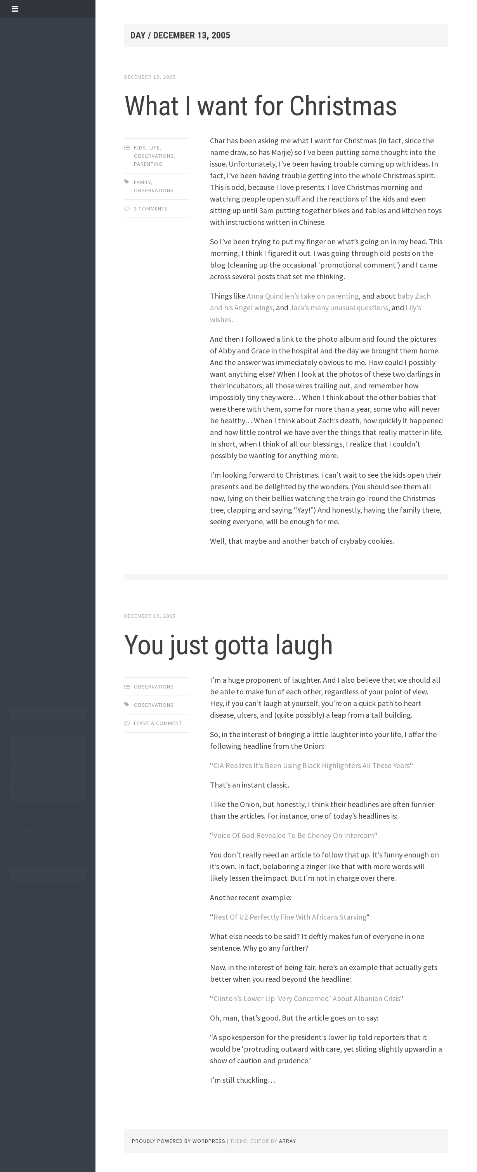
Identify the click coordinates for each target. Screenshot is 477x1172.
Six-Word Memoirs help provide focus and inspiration (40, 372)
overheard (23, 575)
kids (15, 525)
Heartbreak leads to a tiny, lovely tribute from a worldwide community (45, 403)
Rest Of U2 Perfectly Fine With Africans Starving (290, 916)
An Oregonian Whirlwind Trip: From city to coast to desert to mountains (44, 257)
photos (19, 599)
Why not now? (28, 180)
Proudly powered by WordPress (178, 1140)
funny (17, 500)
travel (18, 636)
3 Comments (151, 208)
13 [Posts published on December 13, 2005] (26, 764)
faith (16, 488)
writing (19, 661)
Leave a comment (158, 722)
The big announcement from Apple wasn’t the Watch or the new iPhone (43, 341)
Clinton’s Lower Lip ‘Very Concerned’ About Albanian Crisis (307, 998)
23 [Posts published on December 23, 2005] (58, 776)
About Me (22, 95)
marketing (24, 550)
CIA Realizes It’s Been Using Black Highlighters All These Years (314, 765)
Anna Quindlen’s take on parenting (303, 296)
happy (18, 513)
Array (287, 1140)
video (17, 649)
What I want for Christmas (277, 105)
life (14, 538)
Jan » (34, 798)
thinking (21, 624)
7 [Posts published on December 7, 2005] (36, 752)
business (21, 476)
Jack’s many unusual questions (340, 307)
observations (27, 562)
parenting (23, 587)
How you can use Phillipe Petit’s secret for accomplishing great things (46, 310)
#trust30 (21, 464)
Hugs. (17, 236)
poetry (19, 612)
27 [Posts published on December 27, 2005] (26, 787)
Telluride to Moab (33, 107)
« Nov (17, 798)
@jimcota (33, 831)
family (142, 182)
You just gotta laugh (242, 644)
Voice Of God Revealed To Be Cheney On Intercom (294, 835)
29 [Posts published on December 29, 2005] (47, 787)
